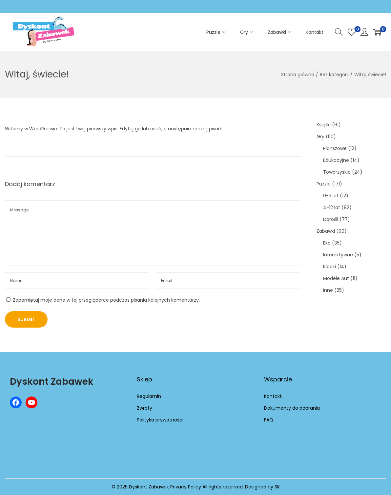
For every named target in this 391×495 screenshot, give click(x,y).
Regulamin (149, 396)
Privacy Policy (185, 487)
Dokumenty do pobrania (292, 408)
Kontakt (273, 396)
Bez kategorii (334, 74)
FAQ (268, 420)
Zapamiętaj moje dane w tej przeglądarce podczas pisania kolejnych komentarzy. (106, 300)
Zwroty (144, 408)
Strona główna (297, 74)
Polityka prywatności (160, 420)
